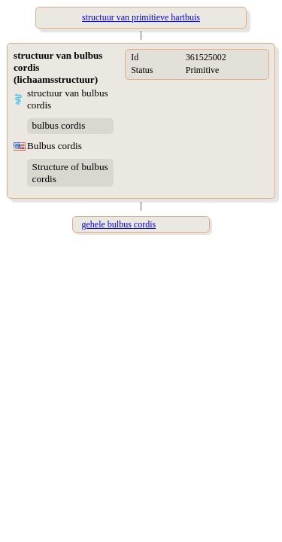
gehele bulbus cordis (119, 224)
